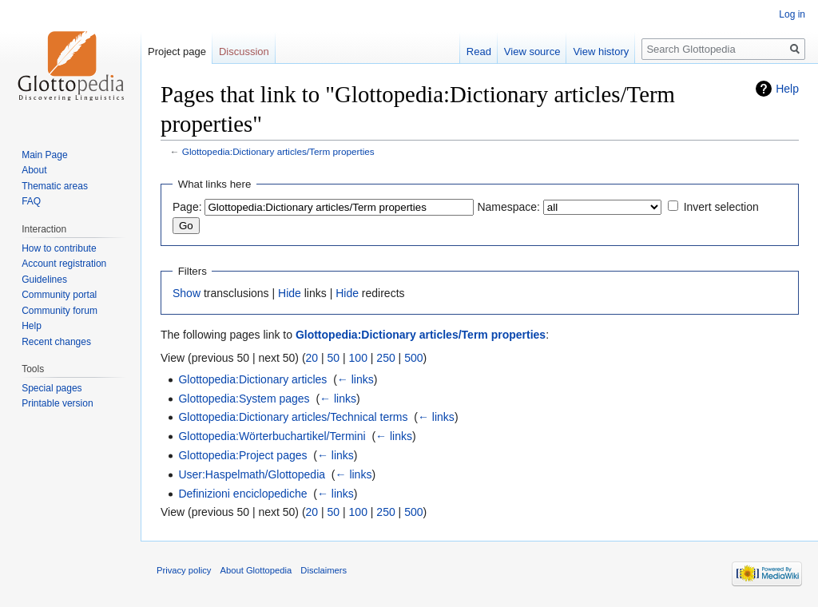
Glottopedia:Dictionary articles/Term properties (278, 151)
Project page (177, 52)
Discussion (244, 52)
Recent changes (56, 341)
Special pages (51, 388)
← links (355, 379)
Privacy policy (184, 570)
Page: (187, 206)
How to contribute (59, 248)
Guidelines (44, 279)
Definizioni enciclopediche (242, 493)
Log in (792, 14)
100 (358, 357)
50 (334, 357)
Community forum (59, 310)
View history (601, 52)
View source (532, 52)
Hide (289, 293)
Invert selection (721, 206)
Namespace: (508, 206)
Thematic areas (55, 186)
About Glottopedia (256, 570)
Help (787, 88)
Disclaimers (323, 570)
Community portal (59, 294)
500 (413, 357)
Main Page (44, 155)
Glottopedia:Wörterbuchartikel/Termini (271, 436)
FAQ (31, 201)
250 (385, 357)
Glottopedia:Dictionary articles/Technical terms (292, 417)
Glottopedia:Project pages (242, 455)
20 (312, 357)
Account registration (64, 263)
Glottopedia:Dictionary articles (252, 379)
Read (479, 52)
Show (187, 293)
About (34, 170)
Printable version (57, 403)
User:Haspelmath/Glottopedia (251, 474)
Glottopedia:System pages (243, 398)
